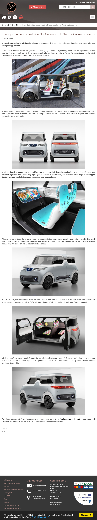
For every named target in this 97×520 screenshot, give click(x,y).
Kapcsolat (7, 496)
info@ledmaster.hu (39, 486)
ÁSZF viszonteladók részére (13, 489)
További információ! (40, 517)
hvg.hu (4, 431)
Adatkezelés (8, 480)
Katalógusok (8, 493)
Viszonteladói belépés (87, 2)
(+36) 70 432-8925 (39, 490)
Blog (17, 25)
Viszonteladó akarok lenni (12, 508)
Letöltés (6, 502)
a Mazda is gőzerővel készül (69, 419)
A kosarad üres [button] (37, 7)
